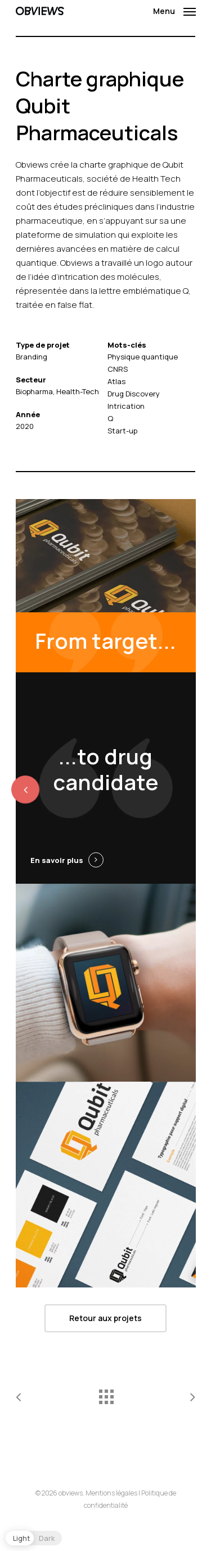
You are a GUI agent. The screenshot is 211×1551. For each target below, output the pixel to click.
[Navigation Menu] (174, 9)
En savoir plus (56, 860)
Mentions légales (111, 1493)
